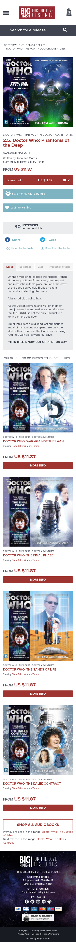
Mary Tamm (37, 162)
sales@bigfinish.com (41, 884)
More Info (38, 465)
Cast (40, 267)
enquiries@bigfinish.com (41, 892)
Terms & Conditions (50, 933)
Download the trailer (57, 248)
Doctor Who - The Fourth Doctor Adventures (36, 49)
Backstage (25, 267)
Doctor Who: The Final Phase (28, 555)
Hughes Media (43, 938)
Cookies (35, 933)
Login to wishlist (21, 207)
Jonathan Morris (27, 158)
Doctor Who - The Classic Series (24, 45)
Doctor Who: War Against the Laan (33, 441)
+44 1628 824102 (44, 880)
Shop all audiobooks (38, 824)
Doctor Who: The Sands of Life (29, 669)
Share (16, 239)
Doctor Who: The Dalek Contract (32, 783)
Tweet (51, 239)
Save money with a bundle (28, 194)
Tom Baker (20, 162)
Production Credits (59, 267)
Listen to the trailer (22, 248)
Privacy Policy (24, 933)
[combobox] (33, 30)
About (9, 267)
